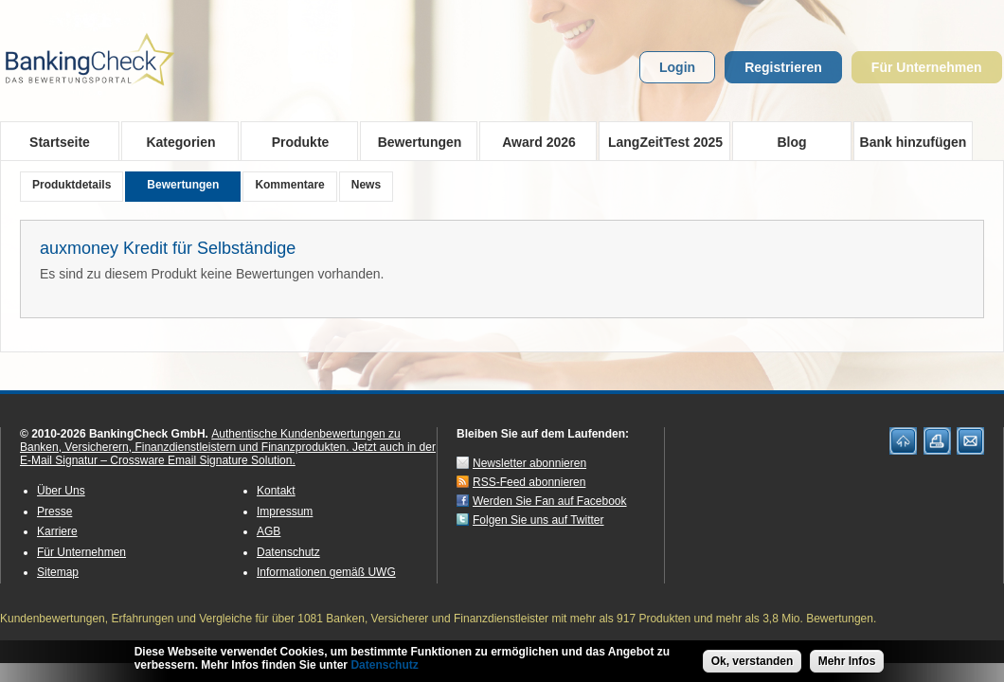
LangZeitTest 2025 (661, 141)
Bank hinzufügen (913, 142)
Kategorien (174, 141)
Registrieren (783, 67)
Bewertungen (413, 141)
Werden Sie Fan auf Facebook (550, 501)
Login (677, 67)
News (366, 184)
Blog (791, 142)
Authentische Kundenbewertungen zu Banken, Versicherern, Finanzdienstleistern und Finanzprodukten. (210, 440)
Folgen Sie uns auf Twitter (538, 520)
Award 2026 (532, 141)
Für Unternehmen (926, 67)
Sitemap (58, 572)
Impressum (285, 511)
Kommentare (289, 184)
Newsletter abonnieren (529, 463)
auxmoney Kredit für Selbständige (168, 248)
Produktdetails (71, 184)
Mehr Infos (847, 666)
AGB (268, 531)
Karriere (57, 531)
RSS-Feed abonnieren (529, 482)
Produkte (294, 141)
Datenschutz (288, 552)
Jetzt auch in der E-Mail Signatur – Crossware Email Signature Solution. (228, 453)
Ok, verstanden (752, 666)
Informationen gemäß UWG (326, 572)
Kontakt (276, 490)
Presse (54, 511)
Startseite (59, 142)
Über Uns (61, 490)
